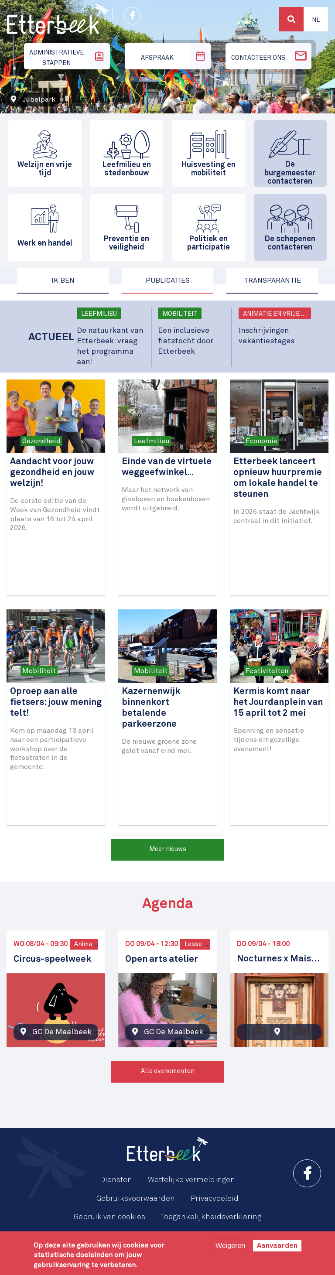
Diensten (116, 1180)
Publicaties (168, 280)
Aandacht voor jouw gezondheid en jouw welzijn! (52, 472)
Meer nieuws (167, 849)
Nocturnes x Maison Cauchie (279, 959)
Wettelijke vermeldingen (191, 1180)
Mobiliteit (179, 314)
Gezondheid (41, 441)
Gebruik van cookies (109, 1217)
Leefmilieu (99, 314)
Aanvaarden (277, 1245)
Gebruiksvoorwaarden (135, 1199)
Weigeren (230, 1245)
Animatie (87, 944)
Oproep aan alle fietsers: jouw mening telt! (56, 702)
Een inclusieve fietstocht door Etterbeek (185, 341)
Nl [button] (316, 20)
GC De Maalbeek (62, 1032)
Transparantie (272, 280)
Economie (261, 441)
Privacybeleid (215, 1199)
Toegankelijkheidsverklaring (211, 1217)
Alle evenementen (168, 1071)
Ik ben (63, 280)
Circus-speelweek (52, 959)
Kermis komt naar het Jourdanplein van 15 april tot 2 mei (278, 702)
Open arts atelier (161, 959)
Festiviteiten (267, 670)
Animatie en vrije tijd (277, 314)
